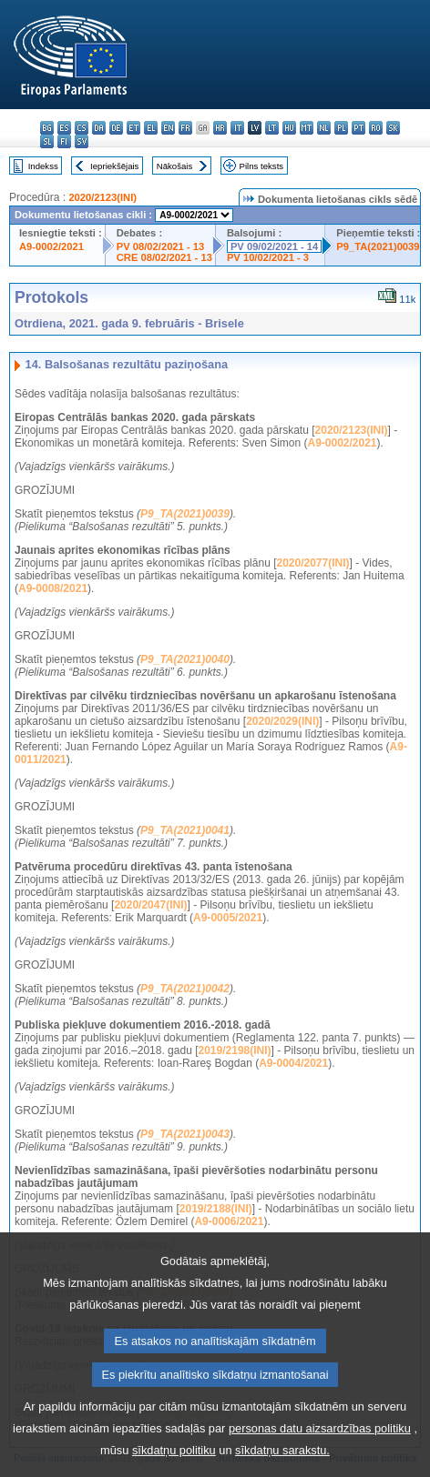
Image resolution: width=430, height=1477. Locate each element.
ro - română (376, 128)
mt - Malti (306, 128)
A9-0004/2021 (293, 1063)
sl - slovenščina (47, 141)
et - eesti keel (133, 128)
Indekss (43, 166)
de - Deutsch (116, 128)
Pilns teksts (262, 166)
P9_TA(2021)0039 (377, 246)
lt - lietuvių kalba (272, 128)
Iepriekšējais (114, 166)
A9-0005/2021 (227, 917)
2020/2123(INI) (102, 197)
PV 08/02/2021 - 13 (160, 246)
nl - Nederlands (324, 128)
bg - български (47, 128)
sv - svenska (81, 141)
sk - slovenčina (393, 128)
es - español (64, 128)
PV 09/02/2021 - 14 (274, 246)
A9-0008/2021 (52, 588)
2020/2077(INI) (312, 563)
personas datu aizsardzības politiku (320, 1455)
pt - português (358, 128)
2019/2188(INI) (215, 1208)
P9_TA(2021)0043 (185, 1134)
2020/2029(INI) (282, 721)
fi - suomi (64, 141)
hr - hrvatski (220, 128)
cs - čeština (81, 128)
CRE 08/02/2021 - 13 (164, 257)
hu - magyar (289, 128)
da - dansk (99, 128)
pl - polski (341, 128)
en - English (168, 128)
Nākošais (174, 166)
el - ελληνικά (151, 128)
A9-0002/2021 (51, 246)
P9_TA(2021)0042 (185, 988)
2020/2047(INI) (150, 905)
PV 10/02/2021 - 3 (268, 257)
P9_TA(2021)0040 (185, 659)
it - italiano (237, 128)
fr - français (185, 128)
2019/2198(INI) (235, 1050)
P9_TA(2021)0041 (185, 830)
